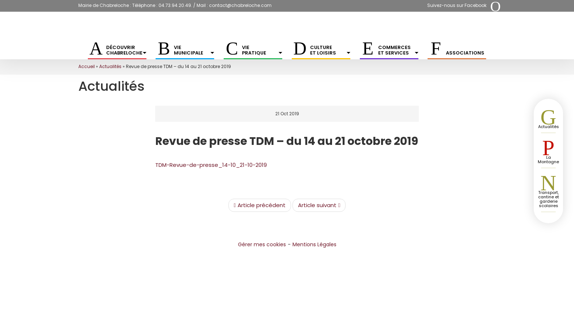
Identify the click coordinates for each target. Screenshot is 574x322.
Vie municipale (194, 50)
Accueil (86, 66)
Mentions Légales (314, 244)
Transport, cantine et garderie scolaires (548, 199)
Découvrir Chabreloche (126, 50)
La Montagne (548, 159)
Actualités (110, 66)
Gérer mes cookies (262, 244)
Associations (465, 52)
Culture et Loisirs (330, 50)
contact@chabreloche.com (240, 5)
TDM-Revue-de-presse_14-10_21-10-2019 (211, 165)
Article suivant (319, 205)
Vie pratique (262, 50)
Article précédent (260, 205)
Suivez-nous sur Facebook (457, 5)
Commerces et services (398, 50)
